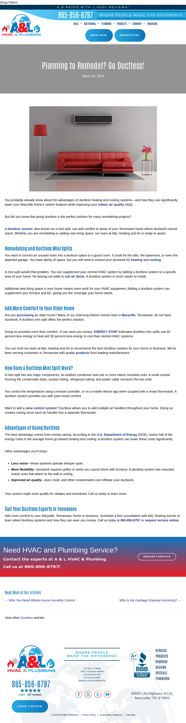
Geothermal (92, 23)
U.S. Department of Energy (117, 434)
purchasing (25, 315)
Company (138, 23)
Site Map (130, 715)
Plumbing (108, 23)
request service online (162, 520)
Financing (152, 23)
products (83, 353)
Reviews (161, 667)
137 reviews (34, 694)
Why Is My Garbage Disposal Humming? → (150, 600)
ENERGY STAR (105, 331)
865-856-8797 (75, 14)
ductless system (20, 229)
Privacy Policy (89, 715)
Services (161, 650)
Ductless (27, 617)
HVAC (77, 23)
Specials (161, 673)
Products (124, 23)
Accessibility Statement (111, 715)
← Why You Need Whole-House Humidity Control (40, 600)
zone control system (40, 408)
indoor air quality (111, 204)
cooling (155, 260)
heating (136, 260)
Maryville (129, 315)
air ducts (77, 276)
